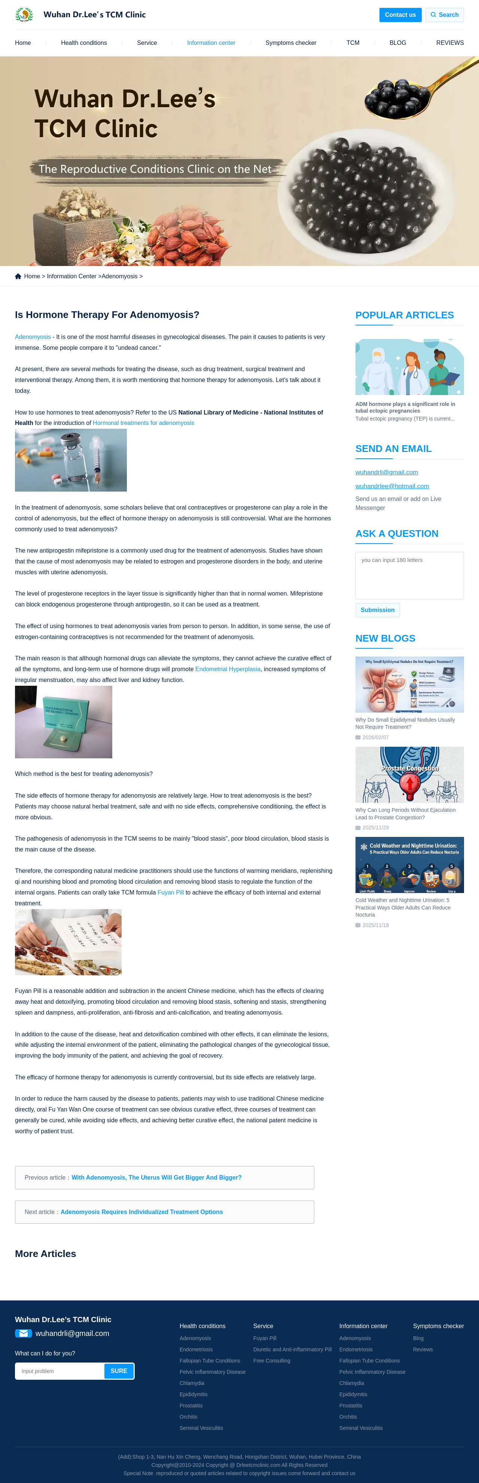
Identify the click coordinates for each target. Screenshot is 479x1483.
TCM (353, 43)
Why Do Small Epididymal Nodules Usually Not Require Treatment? (405, 723)
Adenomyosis (120, 276)
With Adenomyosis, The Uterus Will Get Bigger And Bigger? (156, 1177)
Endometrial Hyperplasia (227, 669)
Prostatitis (191, 1406)
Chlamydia (192, 1383)
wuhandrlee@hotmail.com (392, 486)
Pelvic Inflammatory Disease (213, 1372)
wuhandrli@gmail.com (387, 472)
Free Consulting (271, 1361)
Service (147, 43)
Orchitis (188, 1417)
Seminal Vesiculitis (201, 1428)
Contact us (400, 15)
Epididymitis (194, 1394)
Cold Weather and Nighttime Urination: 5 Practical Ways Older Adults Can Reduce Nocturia (403, 907)
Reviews (423, 1349)
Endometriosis (196, 1349)
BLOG (398, 43)
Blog (418, 1338)
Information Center (72, 276)
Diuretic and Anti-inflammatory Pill (292, 1349)
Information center (211, 43)
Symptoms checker (291, 43)
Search (449, 15)
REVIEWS (450, 43)
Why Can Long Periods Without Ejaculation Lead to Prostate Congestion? (406, 813)
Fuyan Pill (171, 892)
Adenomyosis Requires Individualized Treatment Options (142, 1212)
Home (23, 43)
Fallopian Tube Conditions (210, 1361)
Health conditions (84, 43)
